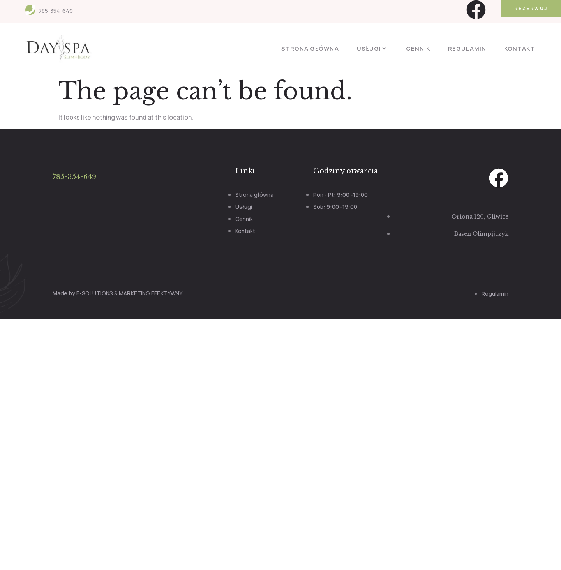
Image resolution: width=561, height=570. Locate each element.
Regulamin (467, 48)
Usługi (372, 48)
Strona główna (310, 48)
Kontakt (519, 48)
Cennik (418, 48)
